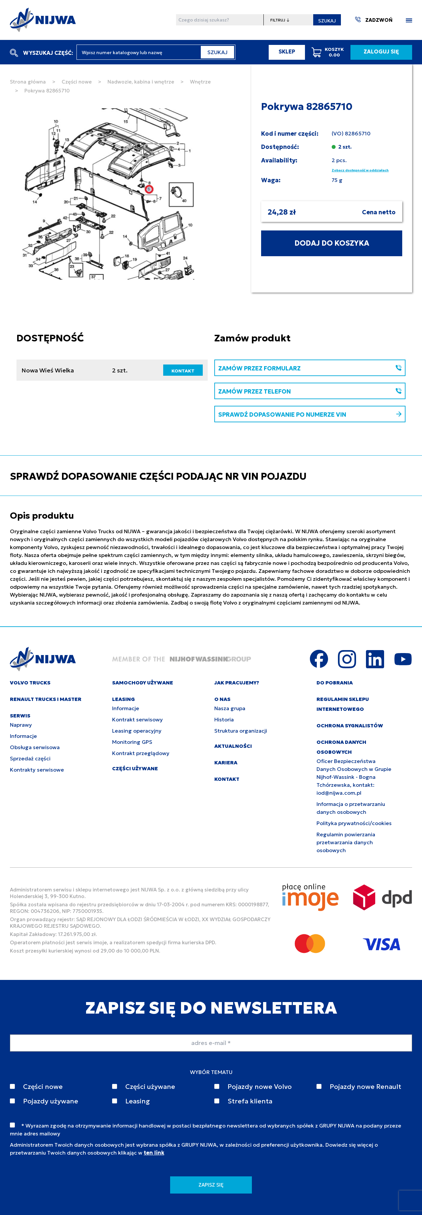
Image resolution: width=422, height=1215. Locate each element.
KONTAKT (183, 371)
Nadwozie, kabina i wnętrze (140, 82)
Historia (224, 719)
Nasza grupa (229, 708)
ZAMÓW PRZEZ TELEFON (310, 391)
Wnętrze (200, 82)
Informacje (23, 736)
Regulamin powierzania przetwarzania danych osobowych (345, 842)
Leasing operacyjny (137, 730)
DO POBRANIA (334, 682)
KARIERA (225, 762)
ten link (154, 1152)
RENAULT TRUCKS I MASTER (45, 699)
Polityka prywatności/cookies (354, 823)
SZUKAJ (327, 21)
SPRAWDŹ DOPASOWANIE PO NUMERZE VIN (310, 414)
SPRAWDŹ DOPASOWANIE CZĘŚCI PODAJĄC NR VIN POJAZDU (158, 476)
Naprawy (21, 724)
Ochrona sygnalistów (349, 725)
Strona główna (28, 82)
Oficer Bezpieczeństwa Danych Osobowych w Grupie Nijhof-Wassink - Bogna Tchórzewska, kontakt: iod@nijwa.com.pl (353, 777)
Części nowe (77, 82)
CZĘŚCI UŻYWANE (135, 768)
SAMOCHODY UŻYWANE (142, 682)
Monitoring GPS (132, 742)
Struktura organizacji (240, 730)
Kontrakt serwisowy (137, 719)
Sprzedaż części (30, 758)
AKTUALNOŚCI (233, 746)
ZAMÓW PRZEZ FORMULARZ (310, 368)
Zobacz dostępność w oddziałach (360, 170)
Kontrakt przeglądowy (140, 753)
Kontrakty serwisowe (37, 769)
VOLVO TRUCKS (30, 682)
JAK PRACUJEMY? (236, 682)
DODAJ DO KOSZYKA (331, 243)
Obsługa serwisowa (35, 747)
